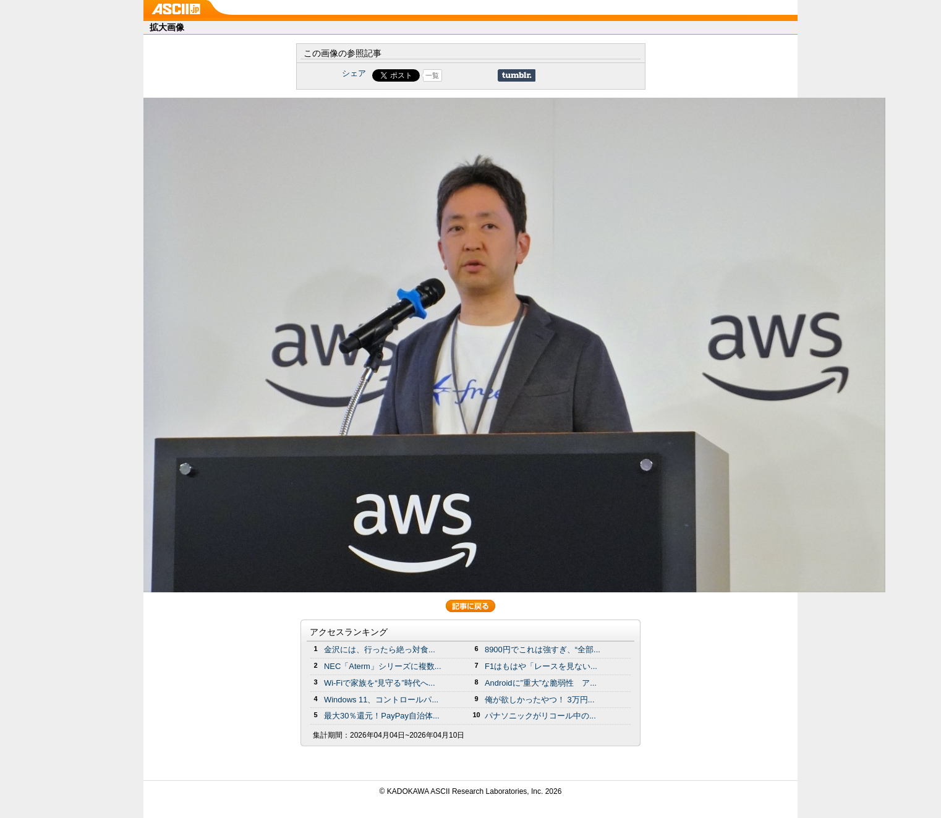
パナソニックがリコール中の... (540, 715)
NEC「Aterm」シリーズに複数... (382, 666)
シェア (354, 73)
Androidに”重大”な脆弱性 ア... (541, 683)
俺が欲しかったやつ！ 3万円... (540, 699)
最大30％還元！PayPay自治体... (382, 715)
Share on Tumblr (516, 75)
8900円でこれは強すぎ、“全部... (542, 649)
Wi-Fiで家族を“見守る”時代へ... (379, 683)
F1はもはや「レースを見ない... (541, 666)
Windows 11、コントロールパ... (381, 699)
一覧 (432, 75)
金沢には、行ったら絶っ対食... (379, 649)
